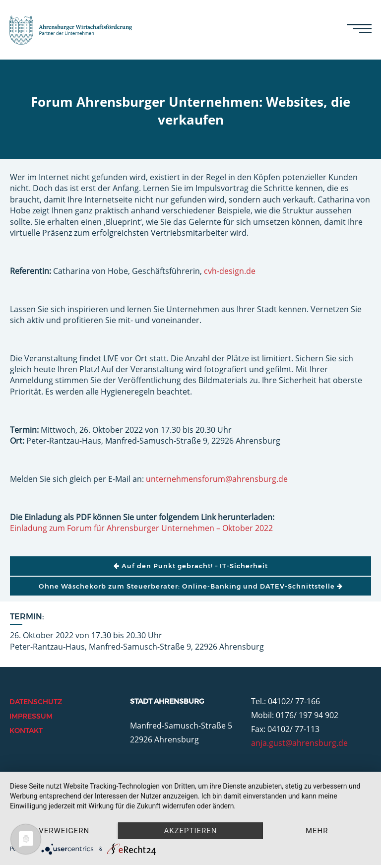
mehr (317, 830)
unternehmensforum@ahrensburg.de (217, 478)
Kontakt (26, 730)
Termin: (27, 616)
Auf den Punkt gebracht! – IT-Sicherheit (191, 566)
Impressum (31, 716)
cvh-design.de (229, 271)
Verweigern (64, 830)
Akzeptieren (190, 830)
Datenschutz (35, 701)
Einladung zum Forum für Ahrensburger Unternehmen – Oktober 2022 (141, 528)
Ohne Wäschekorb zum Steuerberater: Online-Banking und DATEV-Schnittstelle (191, 586)
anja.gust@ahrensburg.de (299, 742)
